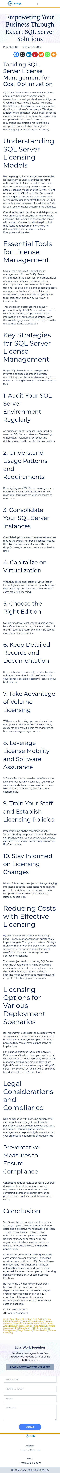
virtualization (40, 1330)
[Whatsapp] (47, 54)
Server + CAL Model (35, 1325)
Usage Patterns (24, 1330)
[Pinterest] (35, 54)
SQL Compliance (23, 1327)
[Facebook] (16, 54)
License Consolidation (32, 1321)
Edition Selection (11, 1321)
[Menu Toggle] (38, 3)
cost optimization (41, 1319)
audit (6, 1319)
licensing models (21, 1323)
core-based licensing (20, 1319)
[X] (22, 54)
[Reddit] (41, 54)
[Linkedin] (29, 54)
